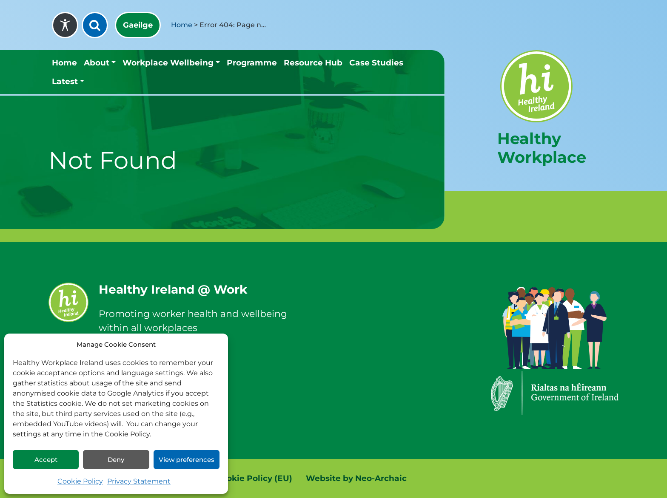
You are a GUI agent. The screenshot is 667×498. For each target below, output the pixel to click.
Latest (65, 81)
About (96, 63)
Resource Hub (313, 63)
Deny (116, 460)
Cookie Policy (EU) (254, 478)
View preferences (186, 460)
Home (181, 25)
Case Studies (376, 63)
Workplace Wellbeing (168, 63)
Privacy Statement (139, 481)
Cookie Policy (80, 481)
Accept (45, 460)
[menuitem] (138, 25)
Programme (252, 63)
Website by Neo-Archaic (356, 478)
